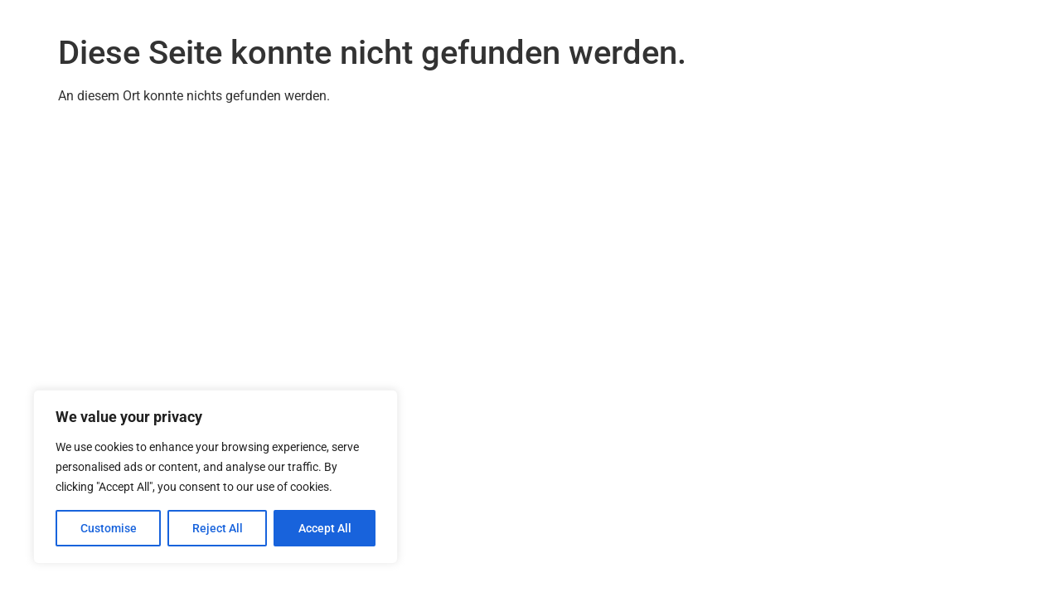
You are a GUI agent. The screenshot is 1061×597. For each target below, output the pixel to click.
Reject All (217, 528)
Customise (108, 528)
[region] (215, 477)
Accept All (324, 528)
